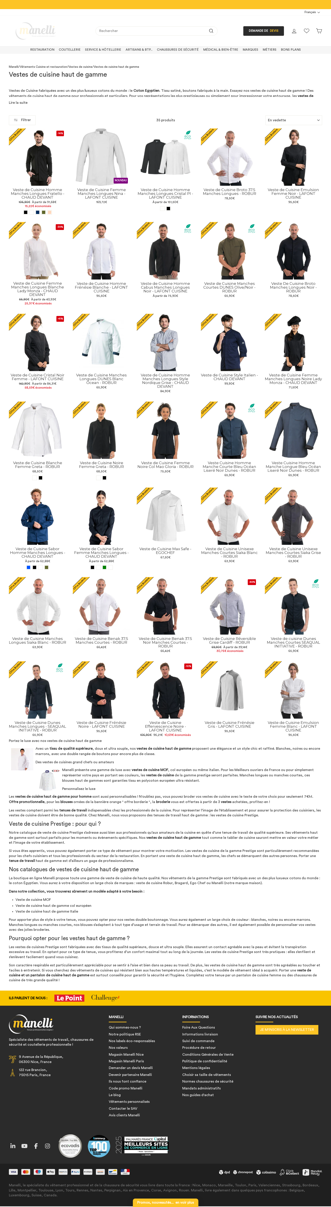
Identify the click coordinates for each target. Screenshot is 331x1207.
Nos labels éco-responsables (132, 1041)
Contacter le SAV (123, 1108)
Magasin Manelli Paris (126, 1061)
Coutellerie (70, 49)
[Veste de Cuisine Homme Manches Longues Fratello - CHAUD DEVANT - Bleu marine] (38, 212)
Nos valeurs (118, 1047)
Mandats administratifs (201, 1088)
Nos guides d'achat (198, 1095)
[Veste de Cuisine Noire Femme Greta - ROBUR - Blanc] (98, 478)
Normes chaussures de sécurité (207, 1081)
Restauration (42, 49)
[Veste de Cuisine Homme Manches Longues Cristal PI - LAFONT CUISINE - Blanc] (162, 208)
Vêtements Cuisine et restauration (43, 66)
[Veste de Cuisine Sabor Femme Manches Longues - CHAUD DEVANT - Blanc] (110, 567)
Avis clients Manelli (124, 1115)
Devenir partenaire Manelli (130, 1075)
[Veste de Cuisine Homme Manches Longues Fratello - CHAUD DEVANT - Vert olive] (44, 212)
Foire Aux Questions (198, 1027)
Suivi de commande (198, 1041)
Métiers (269, 49)
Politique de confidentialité (204, 1061)
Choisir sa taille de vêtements (206, 1075)
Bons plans (291, 49)
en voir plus (165, 1203)
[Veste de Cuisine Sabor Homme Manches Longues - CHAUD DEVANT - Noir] (34, 567)
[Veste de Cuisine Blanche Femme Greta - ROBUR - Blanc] (34, 478)
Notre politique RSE (125, 1034)
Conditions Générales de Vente (208, 1054)
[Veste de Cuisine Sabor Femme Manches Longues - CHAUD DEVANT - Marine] (98, 567)
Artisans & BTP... (139, 49)
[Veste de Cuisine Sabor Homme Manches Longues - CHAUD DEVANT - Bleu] (28, 567)
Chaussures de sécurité (178, 49)
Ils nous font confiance (127, 1081)
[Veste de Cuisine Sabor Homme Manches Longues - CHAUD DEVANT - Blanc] (40, 567)
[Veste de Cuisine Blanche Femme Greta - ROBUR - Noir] (40, 478)
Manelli (13, 66)
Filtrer (22, 120)
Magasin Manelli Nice (126, 1054)
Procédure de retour (199, 1047)
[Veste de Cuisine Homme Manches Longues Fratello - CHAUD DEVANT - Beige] (50, 212)
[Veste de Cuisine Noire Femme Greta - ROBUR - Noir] (104, 478)
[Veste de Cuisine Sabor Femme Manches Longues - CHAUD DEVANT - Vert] (104, 567)
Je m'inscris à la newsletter (287, 1029)
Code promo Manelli (125, 1088)
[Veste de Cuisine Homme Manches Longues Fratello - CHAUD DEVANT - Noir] (26, 212)
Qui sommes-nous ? (125, 1027)
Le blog (115, 1095)
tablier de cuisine (241, 837)
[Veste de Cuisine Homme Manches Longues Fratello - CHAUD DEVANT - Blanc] (32, 212)
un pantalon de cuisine (44, 975)
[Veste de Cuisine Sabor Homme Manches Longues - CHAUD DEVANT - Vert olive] (46, 567)
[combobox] (156, 30)
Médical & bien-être (220, 49)
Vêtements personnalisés (129, 1101)
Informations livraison (200, 1034)
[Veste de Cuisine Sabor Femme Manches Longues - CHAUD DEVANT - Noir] (92, 567)
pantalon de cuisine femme (258, 975)
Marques (250, 49)
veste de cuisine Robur (154, 883)
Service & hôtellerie (103, 49)
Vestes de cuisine (80, 66)
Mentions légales (196, 1068)
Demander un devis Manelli (131, 1068)
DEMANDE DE (263, 30)
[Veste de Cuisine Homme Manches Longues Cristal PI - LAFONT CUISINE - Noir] (168, 208)
